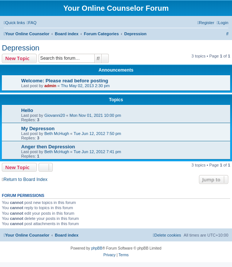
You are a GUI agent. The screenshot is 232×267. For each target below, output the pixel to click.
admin (50, 85)
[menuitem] (31, 22)
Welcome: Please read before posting (64, 80)
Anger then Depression (48, 146)
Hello (27, 110)
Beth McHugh (56, 133)
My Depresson (38, 128)
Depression (20, 48)
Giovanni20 (54, 115)
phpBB (96, 248)
